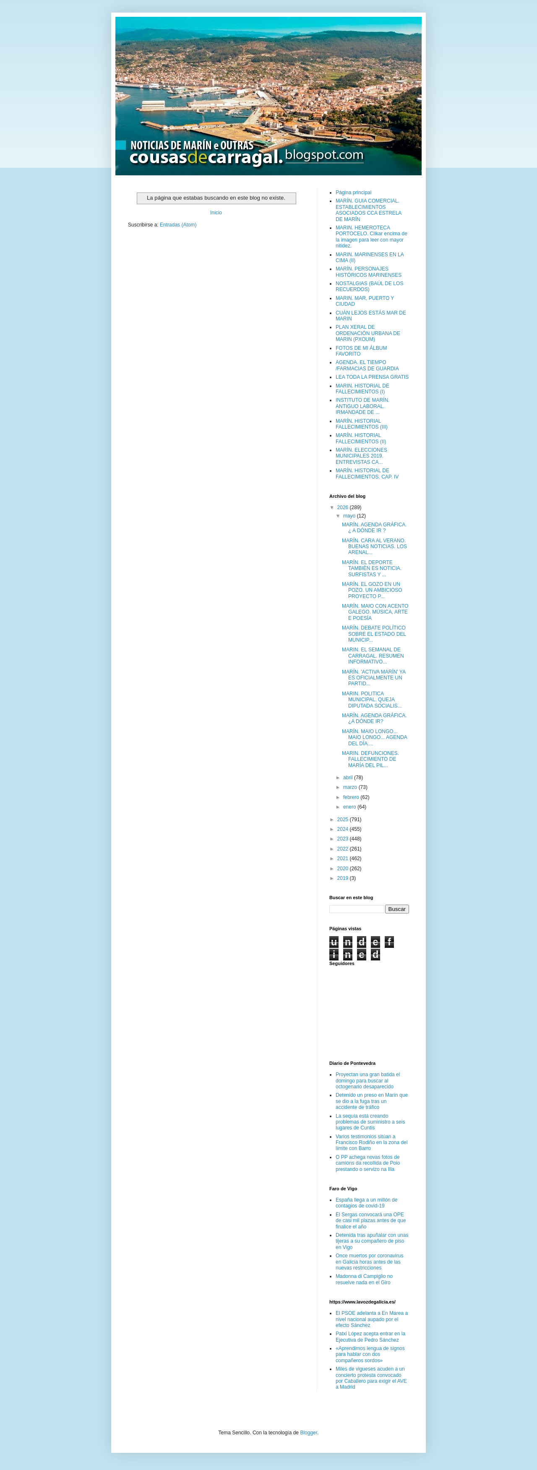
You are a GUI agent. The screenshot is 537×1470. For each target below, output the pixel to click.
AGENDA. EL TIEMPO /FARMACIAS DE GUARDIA (367, 365)
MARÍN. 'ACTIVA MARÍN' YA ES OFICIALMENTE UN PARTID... (373, 678)
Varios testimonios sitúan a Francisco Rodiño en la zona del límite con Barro (371, 1143)
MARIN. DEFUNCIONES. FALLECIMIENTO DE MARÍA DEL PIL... (370, 759)
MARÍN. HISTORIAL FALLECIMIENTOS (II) (361, 438)
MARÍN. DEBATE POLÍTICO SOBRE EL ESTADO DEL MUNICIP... (374, 634)
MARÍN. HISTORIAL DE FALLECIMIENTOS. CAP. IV (367, 473)
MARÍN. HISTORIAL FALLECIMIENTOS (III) (362, 424)
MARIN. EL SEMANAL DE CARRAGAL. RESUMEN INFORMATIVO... (373, 656)
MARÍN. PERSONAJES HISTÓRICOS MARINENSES (368, 272)
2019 (343, 878)
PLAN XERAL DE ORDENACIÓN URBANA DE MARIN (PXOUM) (368, 333)
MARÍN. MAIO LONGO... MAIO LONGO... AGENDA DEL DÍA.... (374, 737)
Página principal (353, 192)
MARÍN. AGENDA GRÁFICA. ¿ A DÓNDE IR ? (374, 527)
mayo (350, 516)
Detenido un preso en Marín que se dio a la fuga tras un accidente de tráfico (372, 1101)
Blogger (308, 1433)
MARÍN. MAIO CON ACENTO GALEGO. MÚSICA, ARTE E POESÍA (375, 612)
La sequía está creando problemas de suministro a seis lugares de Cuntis (370, 1122)
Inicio (216, 213)
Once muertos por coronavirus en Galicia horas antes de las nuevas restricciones (369, 1262)
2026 (343, 507)
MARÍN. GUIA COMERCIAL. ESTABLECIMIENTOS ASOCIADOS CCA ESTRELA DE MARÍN (368, 210)
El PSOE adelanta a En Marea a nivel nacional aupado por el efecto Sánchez (372, 1319)
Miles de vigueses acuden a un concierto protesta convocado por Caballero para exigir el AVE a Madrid (371, 1378)
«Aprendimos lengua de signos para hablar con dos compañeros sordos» (370, 1354)
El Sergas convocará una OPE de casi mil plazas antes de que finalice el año (371, 1221)
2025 (343, 819)
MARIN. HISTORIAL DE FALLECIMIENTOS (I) (362, 389)
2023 (343, 839)
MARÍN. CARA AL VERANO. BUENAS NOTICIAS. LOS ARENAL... (374, 547)
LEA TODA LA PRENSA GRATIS (372, 377)
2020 (343, 869)
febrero (351, 797)
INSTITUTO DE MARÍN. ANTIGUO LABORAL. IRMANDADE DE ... (362, 406)
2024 (343, 829)
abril (348, 778)
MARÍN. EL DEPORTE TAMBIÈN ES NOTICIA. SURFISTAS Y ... (371, 568)
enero (350, 807)
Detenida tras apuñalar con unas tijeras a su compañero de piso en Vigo (372, 1241)
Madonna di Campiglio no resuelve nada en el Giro (364, 1279)
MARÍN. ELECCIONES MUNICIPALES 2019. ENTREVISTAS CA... (361, 456)
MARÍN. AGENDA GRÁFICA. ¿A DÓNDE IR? (374, 718)
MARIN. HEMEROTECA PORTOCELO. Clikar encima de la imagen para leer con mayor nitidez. (371, 237)
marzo (351, 787)
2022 (343, 849)
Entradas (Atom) (178, 225)
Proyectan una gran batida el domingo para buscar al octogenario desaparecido (368, 1081)
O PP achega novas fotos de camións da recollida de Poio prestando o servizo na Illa (368, 1163)
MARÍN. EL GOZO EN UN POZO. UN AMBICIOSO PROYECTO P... (372, 590)
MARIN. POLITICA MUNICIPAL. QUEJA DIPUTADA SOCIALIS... (372, 700)
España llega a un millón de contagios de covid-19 (366, 1203)
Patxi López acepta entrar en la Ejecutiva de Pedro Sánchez (370, 1337)
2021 (343, 858)
